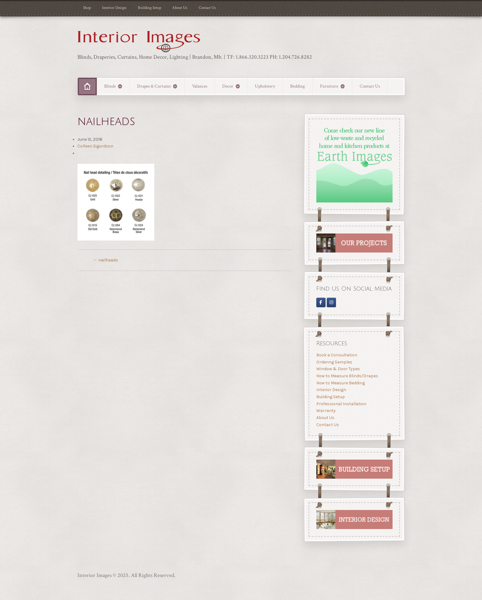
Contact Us (207, 7)
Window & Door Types (338, 368)
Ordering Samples (334, 362)
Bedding (297, 86)
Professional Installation (341, 403)
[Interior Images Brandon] (331, 302)
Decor (227, 86)
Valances (199, 86)
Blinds (110, 86)
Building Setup (149, 7)
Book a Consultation (336, 355)
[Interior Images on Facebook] (320, 302)
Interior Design (114, 7)
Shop (87, 7)
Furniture (329, 86)
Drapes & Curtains (154, 86)
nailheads (105, 260)
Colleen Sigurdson (95, 146)
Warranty (325, 410)
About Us (179, 7)
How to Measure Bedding (340, 383)
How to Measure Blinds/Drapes (347, 375)
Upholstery (265, 86)
